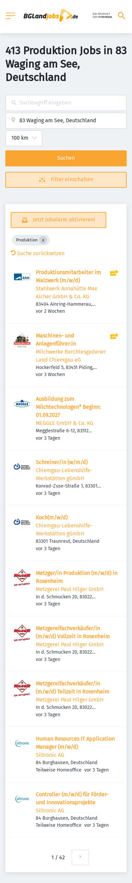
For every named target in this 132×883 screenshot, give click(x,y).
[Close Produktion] (43, 240)
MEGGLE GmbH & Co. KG (64, 423)
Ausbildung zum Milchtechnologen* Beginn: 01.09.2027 (68, 407)
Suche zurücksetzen (37, 253)
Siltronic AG (50, 755)
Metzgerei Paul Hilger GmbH (70, 589)
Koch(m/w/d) (52, 517)
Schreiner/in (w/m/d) (62, 462)
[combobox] (66, 103)
